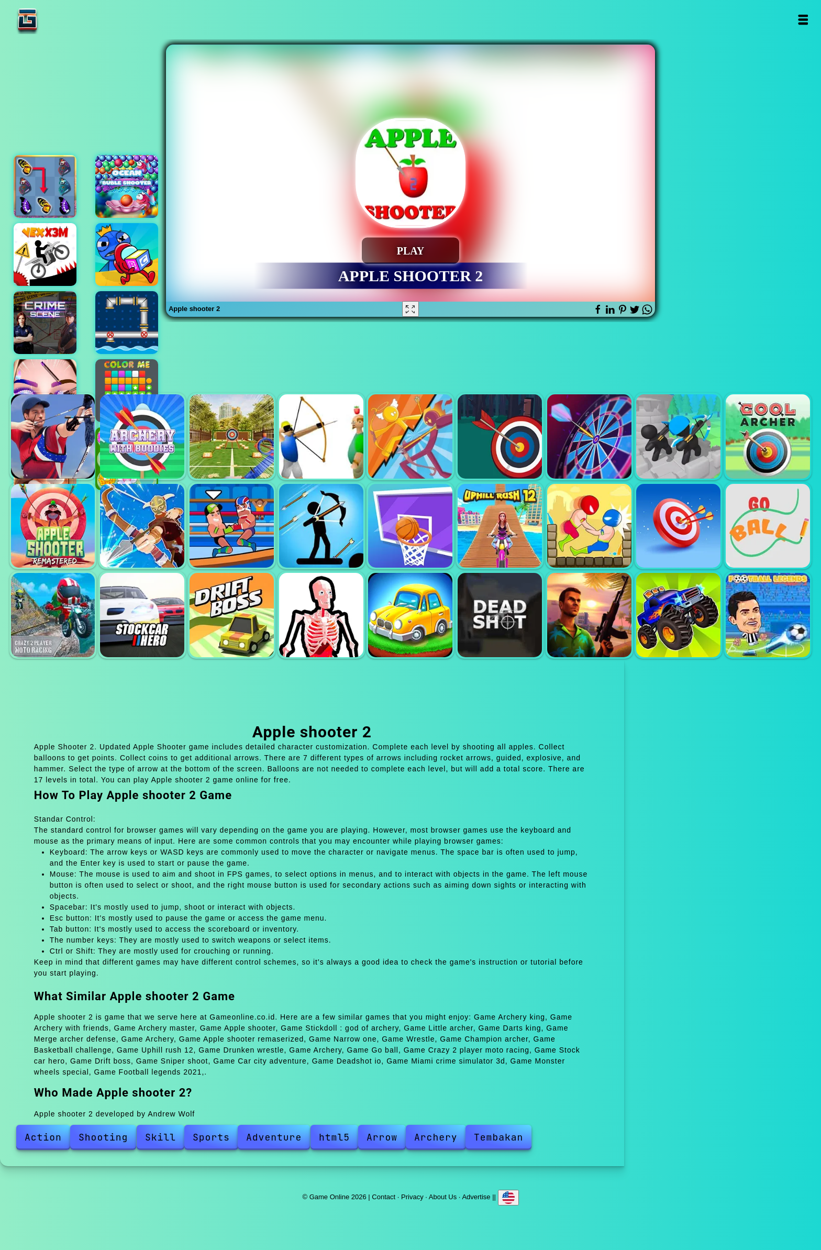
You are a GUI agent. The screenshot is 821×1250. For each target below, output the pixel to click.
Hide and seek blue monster (126, 254)
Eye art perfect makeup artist (45, 390)
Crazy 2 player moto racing (53, 615)
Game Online (60, 19)
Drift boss (232, 615)
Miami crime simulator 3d (589, 615)
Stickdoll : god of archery (410, 436)
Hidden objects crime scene (45, 322)
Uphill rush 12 (500, 526)
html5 (334, 1137)
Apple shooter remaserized (53, 526)
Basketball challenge (410, 526)
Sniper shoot (321, 615)
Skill (160, 1137)
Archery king (53, 436)
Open (802, 19)
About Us (443, 1197)
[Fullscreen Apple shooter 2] (410, 309)
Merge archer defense (678, 436)
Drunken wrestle (589, 526)
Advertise (476, 1197)
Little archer (500, 436)
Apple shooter (321, 436)
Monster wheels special (678, 615)
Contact (383, 1197)
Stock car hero (142, 615)
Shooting (103, 1137)
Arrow (382, 1137)
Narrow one (142, 526)
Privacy (412, 1197)
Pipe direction (126, 322)
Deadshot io (500, 615)
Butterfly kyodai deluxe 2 (45, 186)
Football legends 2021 (768, 615)
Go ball (768, 526)
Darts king (589, 436)
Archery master (232, 436)
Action (43, 1137)
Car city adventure (410, 615)
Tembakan (498, 1137)
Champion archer (321, 526)
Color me (126, 390)
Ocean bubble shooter (126, 186)
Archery (768, 436)
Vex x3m (45, 254)
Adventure (274, 1137)
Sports (211, 1137)
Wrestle (232, 526)
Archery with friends (142, 436)
